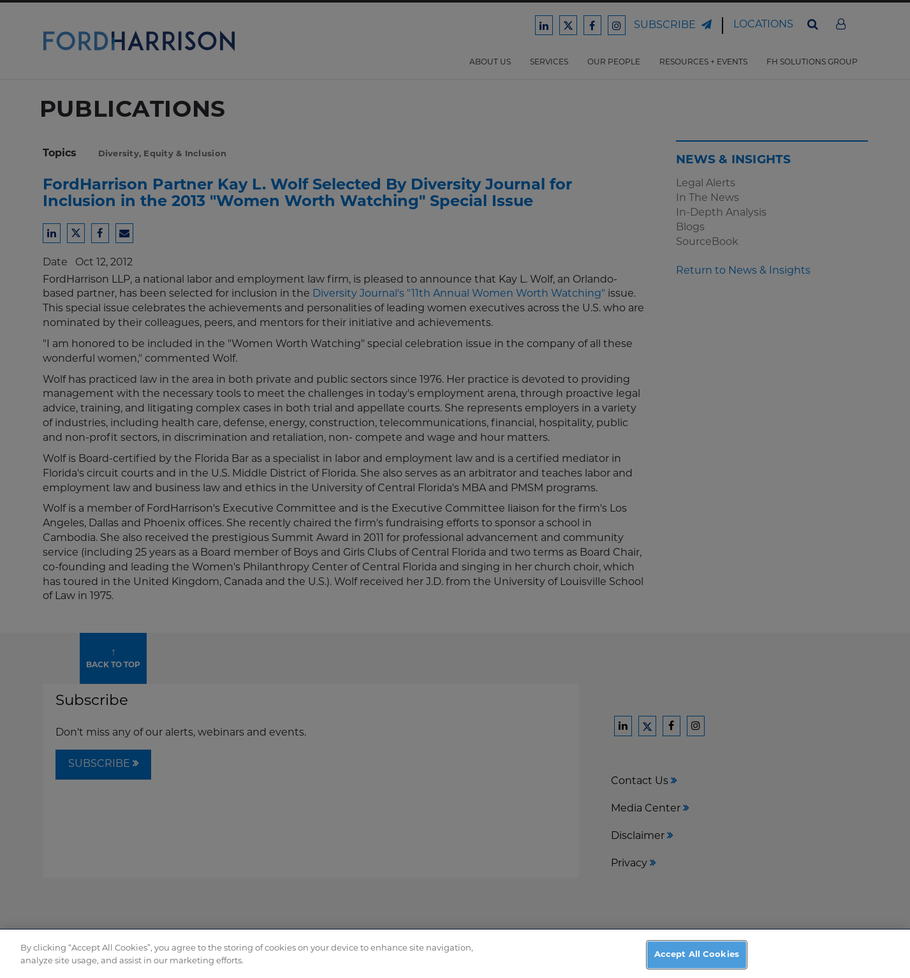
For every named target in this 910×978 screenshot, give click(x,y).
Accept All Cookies (696, 960)
